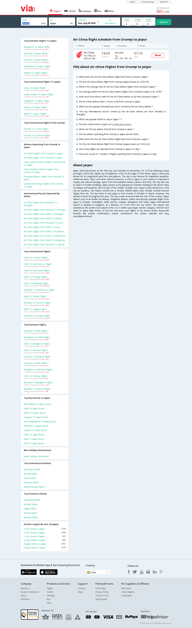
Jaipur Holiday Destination (36, 456)
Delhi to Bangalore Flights (37, 343)
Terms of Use (102, 595)
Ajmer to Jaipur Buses (35, 412)
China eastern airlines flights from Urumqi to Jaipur (44, 163)
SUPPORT (164, 2)
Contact (82, 588)
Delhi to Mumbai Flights (36, 350)
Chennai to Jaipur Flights (36, 59)
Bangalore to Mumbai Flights (38, 369)
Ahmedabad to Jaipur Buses (37, 404)
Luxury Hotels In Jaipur (45, 540)
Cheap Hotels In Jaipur (45, 547)
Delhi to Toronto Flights (36, 257)
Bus (49, 599)
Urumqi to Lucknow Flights (37, 135)
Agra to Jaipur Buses (34, 438)
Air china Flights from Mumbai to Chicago (44, 209)
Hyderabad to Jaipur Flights (37, 66)
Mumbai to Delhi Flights (36, 330)
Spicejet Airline (31, 517)
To (51, 20)
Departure (82, 20)
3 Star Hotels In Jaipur (45, 528)
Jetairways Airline (32, 469)
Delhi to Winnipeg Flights (36, 283)
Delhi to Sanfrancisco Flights (38, 264)
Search (164, 22)
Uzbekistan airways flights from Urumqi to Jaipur (43, 185)
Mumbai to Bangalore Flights (38, 382)
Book (158, 55)
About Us (25, 588)
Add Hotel (126, 588)
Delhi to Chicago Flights (35, 276)
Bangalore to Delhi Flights (37, 337)
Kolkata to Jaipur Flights (35, 72)
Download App (147, 2)
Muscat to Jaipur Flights (35, 107)
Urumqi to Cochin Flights (36, 128)
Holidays (51, 595)
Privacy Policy (102, 591)
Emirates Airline (31, 482)
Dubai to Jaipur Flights (35, 87)
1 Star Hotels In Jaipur (45, 536)
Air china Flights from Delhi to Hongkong (44, 240)
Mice (49, 602)
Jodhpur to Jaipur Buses (35, 430)
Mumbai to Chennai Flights (37, 388)
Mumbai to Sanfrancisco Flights (39, 289)
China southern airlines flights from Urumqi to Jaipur (41, 171)
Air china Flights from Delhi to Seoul (42, 227)
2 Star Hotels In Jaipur (45, 532)
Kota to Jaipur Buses (34, 443)
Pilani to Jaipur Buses (34, 434)
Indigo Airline (30, 508)
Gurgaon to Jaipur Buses (36, 417)
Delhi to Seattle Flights (35, 296)
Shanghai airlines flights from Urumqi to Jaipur (44, 178)
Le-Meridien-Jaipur (122, 124)
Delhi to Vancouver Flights (37, 270)
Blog (80, 591)
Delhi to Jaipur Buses (34, 408)
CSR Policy (100, 588)
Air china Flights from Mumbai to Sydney (44, 244)
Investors (25, 599)
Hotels (50, 591)
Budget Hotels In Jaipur (45, 543)
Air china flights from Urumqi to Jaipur (43, 157)
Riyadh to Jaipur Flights (35, 113)
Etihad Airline (30, 478)
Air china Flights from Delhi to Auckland (43, 231)
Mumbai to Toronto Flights (37, 302)
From (24, 20)
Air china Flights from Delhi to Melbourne (44, 235)
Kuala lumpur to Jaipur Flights (39, 94)
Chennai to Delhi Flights (35, 363)
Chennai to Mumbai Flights (37, 356)
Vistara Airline (30, 512)
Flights (50, 588)
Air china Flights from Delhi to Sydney (43, 218)
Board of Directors (30, 591)
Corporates (126, 595)
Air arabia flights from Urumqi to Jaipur (43, 153)
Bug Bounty (101, 599)
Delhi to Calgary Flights (35, 309)
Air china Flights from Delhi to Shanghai (43, 214)
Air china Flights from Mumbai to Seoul (43, 222)
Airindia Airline (30, 473)
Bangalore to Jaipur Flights (37, 46)
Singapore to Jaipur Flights (37, 100)
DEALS (132, 2)
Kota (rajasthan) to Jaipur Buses (40, 421)
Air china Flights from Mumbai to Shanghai (40, 204)
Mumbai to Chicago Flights (37, 315)
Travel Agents (128, 591)
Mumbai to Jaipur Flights (36, 53)
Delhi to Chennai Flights (35, 376)
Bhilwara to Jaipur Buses (36, 425)
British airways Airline (34, 486)
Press (23, 595)
